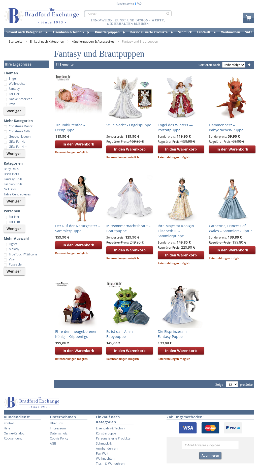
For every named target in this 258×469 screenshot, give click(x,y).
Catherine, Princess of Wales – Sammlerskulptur (230, 228)
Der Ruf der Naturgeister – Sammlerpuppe (77, 228)
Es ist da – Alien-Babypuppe (120, 334)
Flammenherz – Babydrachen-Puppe (226, 127)
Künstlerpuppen (107, 433)
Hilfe (7, 428)
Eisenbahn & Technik (110, 428)
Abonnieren (210, 455)
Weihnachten (105, 458)
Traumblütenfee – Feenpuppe (70, 127)
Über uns (56, 423)
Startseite (16, 41)
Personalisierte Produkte (113, 438)
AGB (53, 443)
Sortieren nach (209, 65)
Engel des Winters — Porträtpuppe (175, 127)
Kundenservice (125, 4)
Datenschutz (59, 433)
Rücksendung (13, 438)
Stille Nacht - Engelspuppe (128, 125)
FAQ (139, 4)
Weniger (14, 110)
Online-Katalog (14, 433)
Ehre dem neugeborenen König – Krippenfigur (76, 334)
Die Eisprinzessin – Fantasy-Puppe (173, 334)
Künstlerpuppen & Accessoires (93, 41)
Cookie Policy (59, 438)
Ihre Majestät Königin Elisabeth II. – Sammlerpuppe (176, 230)
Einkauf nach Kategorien (47, 41)
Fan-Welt (102, 453)
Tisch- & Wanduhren (110, 463)
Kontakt (9, 423)
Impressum (58, 428)
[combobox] (128, 13)
